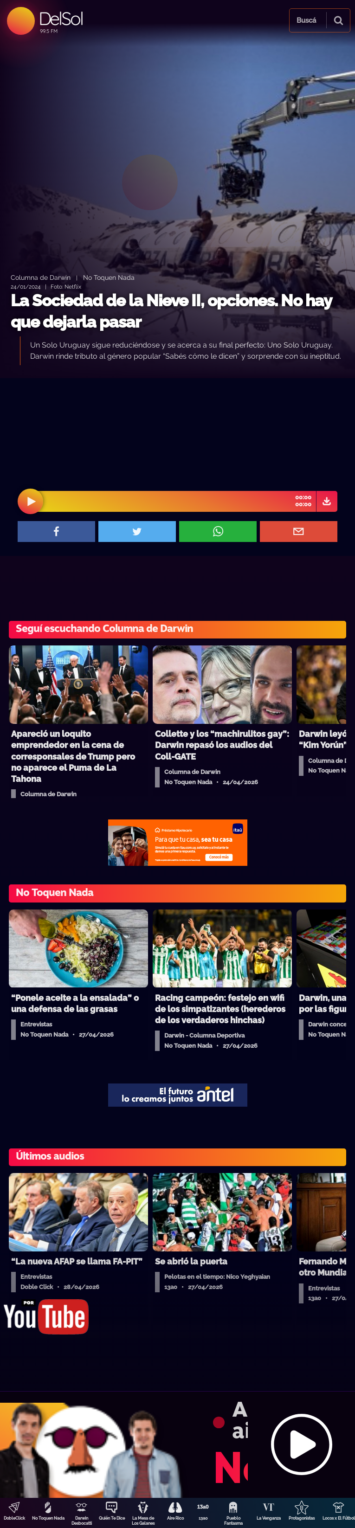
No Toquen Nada (48, 1518)
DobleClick (14, 1518)
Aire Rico (175, 1518)
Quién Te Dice (112, 1518)
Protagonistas (302, 1518)
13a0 (203, 1518)
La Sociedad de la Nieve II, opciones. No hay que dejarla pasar (171, 311)
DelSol (61, 18)
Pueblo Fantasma (233, 1521)
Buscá (306, 20)
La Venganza (269, 1518)
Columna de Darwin (41, 277)
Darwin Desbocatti (81, 1521)
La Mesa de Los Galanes (143, 1521)
